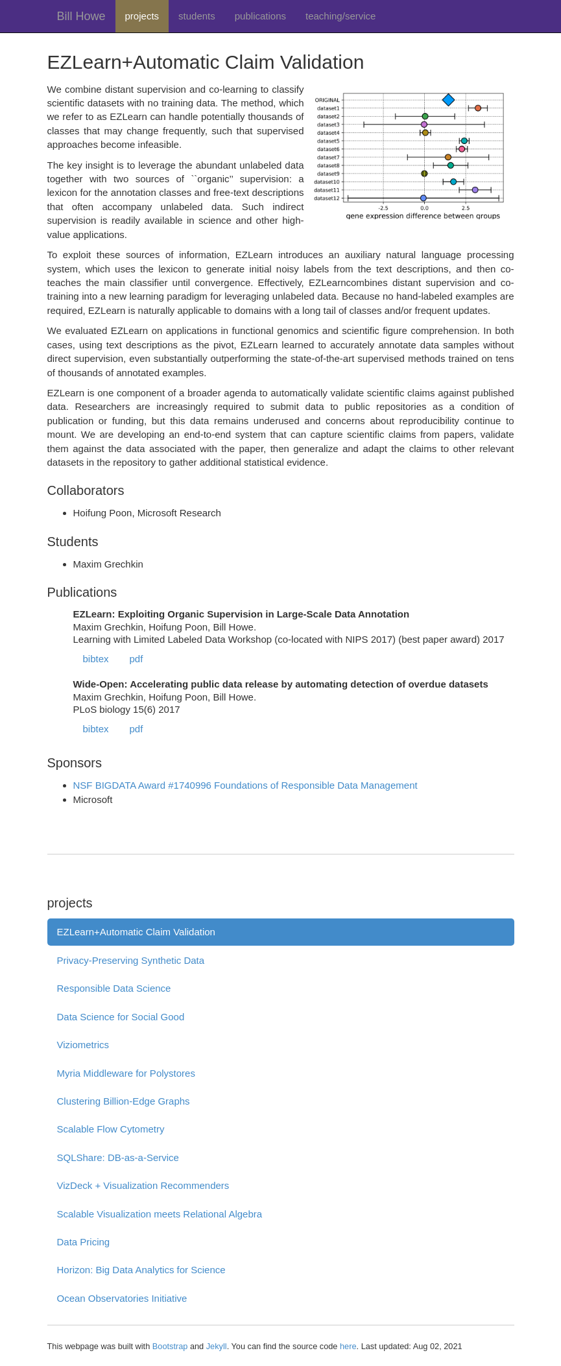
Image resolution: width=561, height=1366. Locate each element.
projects (142, 15)
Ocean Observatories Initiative (122, 1298)
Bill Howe (81, 16)
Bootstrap (170, 1346)
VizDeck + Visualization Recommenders (143, 1185)
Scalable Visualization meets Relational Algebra (160, 1213)
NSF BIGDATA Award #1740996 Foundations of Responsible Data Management (245, 785)
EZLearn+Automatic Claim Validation (136, 931)
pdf (136, 658)
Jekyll (216, 1346)
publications (260, 15)
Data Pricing (83, 1241)
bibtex (96, 658)
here (348, 1346)
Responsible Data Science (114, 988)
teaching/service (340, 15)
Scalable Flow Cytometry (111, 1128)
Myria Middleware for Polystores (126, 1073)
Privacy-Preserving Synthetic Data (131, 960)
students (196, 15)
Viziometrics (83, 1044)
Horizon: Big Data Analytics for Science (141, 1269)
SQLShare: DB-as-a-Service (118, 1157)
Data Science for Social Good (121, 1016)
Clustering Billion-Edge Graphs (123, 1101)
